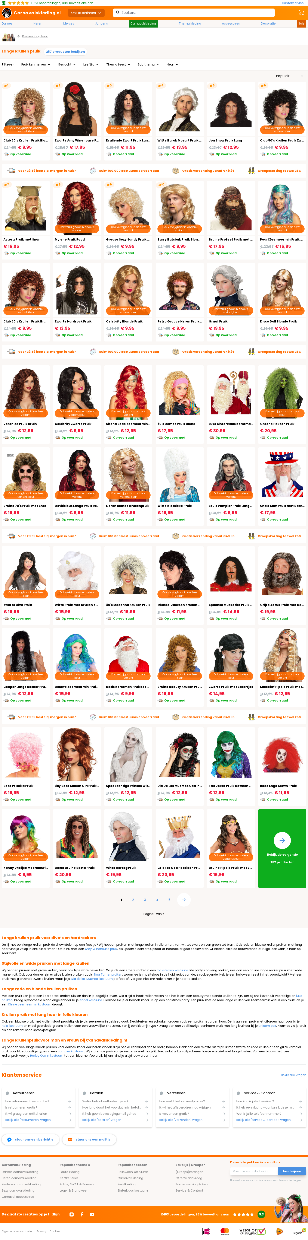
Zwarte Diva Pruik (17, 605)
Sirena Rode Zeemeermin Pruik (131, 424)
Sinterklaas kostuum (133, 1190)
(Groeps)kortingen (189, 1172)
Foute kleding (70, 1172)
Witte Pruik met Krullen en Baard (81, 605)
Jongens (101, 23)
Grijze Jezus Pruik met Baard (283, 605)
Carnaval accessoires (18, 1197)
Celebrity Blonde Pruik (124, 321)
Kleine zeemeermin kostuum (29, 1004)
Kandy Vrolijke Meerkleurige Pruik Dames (37, 868)
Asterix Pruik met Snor (21, 239)
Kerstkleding (127, 1184)
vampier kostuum (71, 1051)
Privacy (41, 1231)
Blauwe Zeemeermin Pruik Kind (80, 687)
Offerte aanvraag (189, 1178)
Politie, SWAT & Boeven (77, 1184)
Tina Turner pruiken (107, 974)
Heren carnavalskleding (19, 1178)
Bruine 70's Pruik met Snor (24, 506)
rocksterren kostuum (172, 970)
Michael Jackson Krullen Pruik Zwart (186, 605)
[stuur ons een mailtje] (89, 1139)
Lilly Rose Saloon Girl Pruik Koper (81, 786)
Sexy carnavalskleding (18, 1190)
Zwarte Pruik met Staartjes (231, 687)
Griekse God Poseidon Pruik (180, 868)
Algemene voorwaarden (17, 1231)
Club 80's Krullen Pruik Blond (26, 140)
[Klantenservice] (294, 3)
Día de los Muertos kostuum (92, 979)
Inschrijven (292, 1171)
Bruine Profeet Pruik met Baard (234, 239)
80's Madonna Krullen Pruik (128, 605)
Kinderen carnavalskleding (21, 1184)
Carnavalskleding (143, 23)
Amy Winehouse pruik (101, 949)
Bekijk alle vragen (293, 1075)
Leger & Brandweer (74, 1190)
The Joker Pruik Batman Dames (235, 786)
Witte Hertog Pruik (121, 868)
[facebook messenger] (30, 1139)
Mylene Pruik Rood (70, 239)
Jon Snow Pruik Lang (225, 140)
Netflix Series (69, 1178)
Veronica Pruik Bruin (20, 424)
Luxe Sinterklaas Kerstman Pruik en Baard (243, 424)
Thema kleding (190, 23)
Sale (301, 23)
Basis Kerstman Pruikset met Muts (134, 687)
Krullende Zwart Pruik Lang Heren (133, 140)
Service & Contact (189, 1190)
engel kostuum (91, 1000)
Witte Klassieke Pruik (174, 506)
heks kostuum (12, 1026)
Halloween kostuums (133, 1172)
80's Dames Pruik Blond (176, 424)
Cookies (55, 1231)
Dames (7, 23)
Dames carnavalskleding (20, 1172)
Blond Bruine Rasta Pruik (75, 868)
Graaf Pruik (218, 321)
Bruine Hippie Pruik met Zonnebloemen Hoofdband (250, 868)
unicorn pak (267, 1026)
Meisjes (68, 23)
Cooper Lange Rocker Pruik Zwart (30, 687)
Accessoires (231, 23)
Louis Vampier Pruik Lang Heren (234, 506)
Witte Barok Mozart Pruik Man (181, 140)
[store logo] (31, 13)
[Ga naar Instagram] (72, 1214)
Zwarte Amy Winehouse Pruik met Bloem (88, 140)
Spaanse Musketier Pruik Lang (233, 605)
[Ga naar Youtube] (92, 1214)
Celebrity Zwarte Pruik (73, 424)
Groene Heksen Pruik (277, 424)
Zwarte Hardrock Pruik (73, 321)
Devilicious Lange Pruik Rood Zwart (83, 506)
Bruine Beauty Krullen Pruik (179, 687)
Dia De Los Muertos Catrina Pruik (184, 786)
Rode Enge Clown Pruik (278, 786)
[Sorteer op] (289, 76)
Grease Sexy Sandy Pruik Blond (131, 239)
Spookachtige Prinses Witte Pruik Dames (139, 786)
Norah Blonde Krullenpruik (128, 506)
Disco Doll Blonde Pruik (278, 321)
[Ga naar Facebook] (82, 1214)
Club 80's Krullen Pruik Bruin (26, 321)
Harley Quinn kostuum (46, 1055)
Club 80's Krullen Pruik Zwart (283, 140)
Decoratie (268, 23)
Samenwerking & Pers (192, 1184)
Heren (38, 23)
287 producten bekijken (65, 52)
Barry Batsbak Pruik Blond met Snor (186, 239)
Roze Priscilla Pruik (18, 786)
